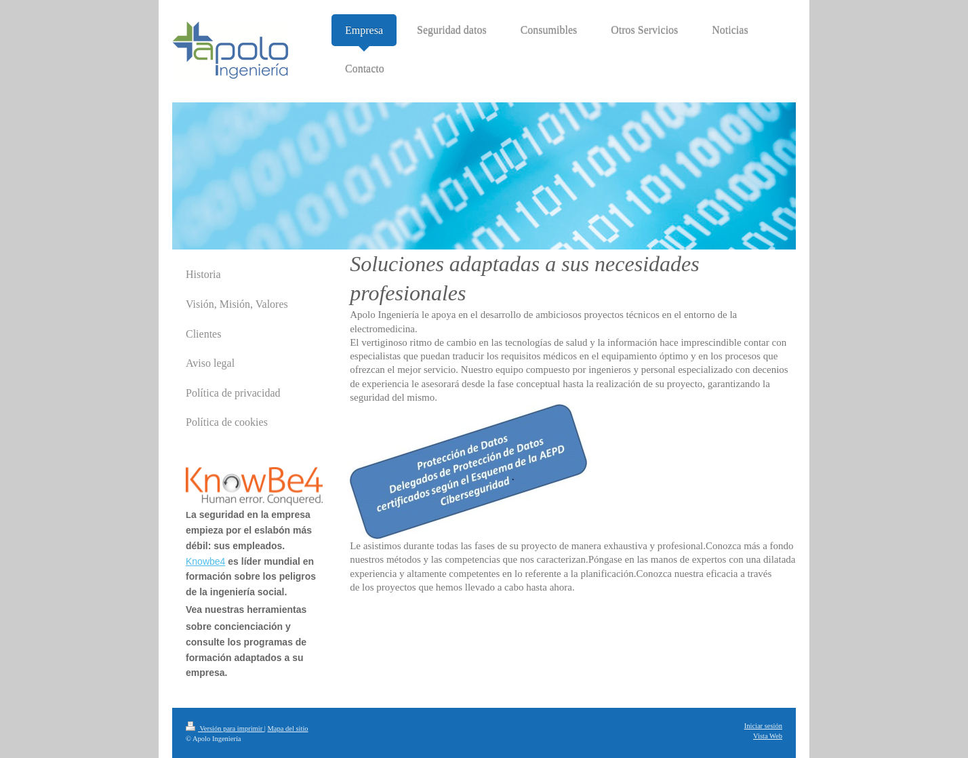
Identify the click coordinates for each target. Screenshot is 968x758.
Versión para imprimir (225, 728)
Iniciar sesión (763, 726)
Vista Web (767, 736)
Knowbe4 (205, 561)
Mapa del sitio (288, 728)
